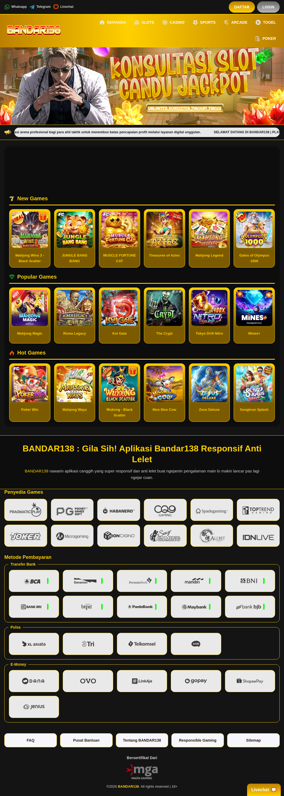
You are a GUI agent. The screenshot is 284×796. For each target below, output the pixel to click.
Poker (265, 38)
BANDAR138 (37, 471)
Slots (144, 22)
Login (268, 7)
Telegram (39, 7)
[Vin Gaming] (142, 771)
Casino (173, 22)
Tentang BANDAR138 (142, 740)
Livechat (63, 7)
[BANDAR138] (34, 30)
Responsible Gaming (197, 740)
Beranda (112, 22)
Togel (265, 22)
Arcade (235, 22)
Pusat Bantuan (86, 740)
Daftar (242, 7)
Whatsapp (15, 7)
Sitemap (253, 740)
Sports (204, 22)
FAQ (30, 740)
